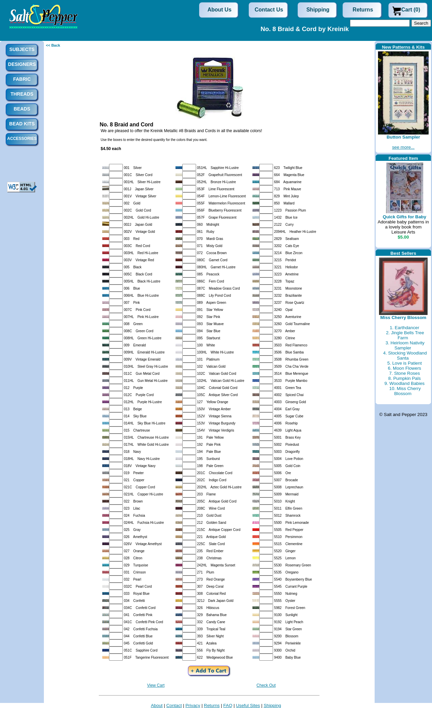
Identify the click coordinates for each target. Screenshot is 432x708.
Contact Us (269, 10)
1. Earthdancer (404, 327)
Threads (21, 94)
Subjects (22, 49)
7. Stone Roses (404, 373)
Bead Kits (21, 123)
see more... (403, 147)
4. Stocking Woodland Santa (405, 355)
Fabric (22, 79)
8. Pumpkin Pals (404, 378)
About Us (220, 10)
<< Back (53, 45)
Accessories (21, 138)
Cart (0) (410, 10)
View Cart (156, 685)
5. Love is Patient (404, 363)
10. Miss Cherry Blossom (405, 391)
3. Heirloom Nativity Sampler (405, 345)
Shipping (317, 10)
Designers (22, 64)
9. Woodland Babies (404, 383)
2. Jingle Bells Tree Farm (405, 335)
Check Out (266, 685)
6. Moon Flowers (404, 368)
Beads (22, 109)
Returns (363, 10)
